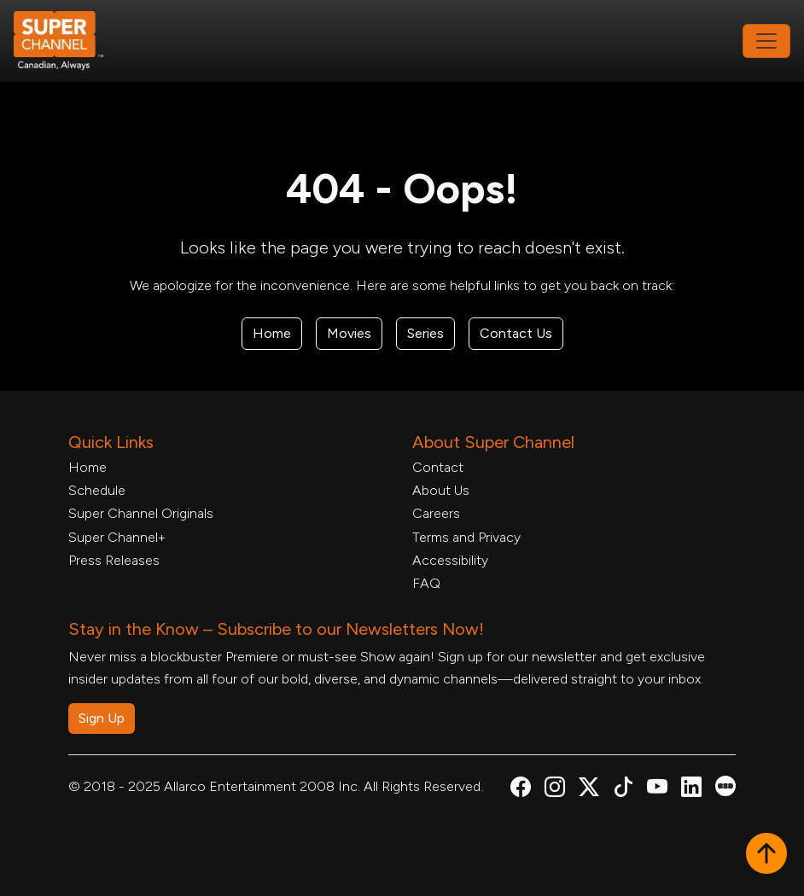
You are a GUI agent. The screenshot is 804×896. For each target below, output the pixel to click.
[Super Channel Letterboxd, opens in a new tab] (725, 785)
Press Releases (114, 560)
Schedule (96, 490)
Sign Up (102, 718)
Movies (349, 333)
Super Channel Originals (140, 513)
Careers (436, 513)
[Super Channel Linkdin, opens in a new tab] (691, 790)
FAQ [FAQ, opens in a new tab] (426, 583)
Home (272, 333)
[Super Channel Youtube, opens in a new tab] (657, 790)
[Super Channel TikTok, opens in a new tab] (623, 790)
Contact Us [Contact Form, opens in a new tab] (516, 333)
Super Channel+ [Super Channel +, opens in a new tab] (117, 537)
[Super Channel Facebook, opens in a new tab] (520, 790)
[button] (766, 855)
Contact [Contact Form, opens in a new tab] (437, 467)
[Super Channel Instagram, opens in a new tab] (555, 790)
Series (425, 333)
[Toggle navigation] (766, 41)
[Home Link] (70, 41)
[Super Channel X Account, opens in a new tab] (589, 790)
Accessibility (450, 560)
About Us (440, 490)
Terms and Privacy (466, 537)
